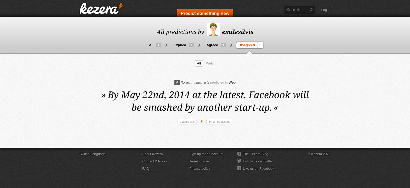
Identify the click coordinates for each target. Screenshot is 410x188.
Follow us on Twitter (258, 161)
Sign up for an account (206, 154)
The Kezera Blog (255, 154)
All (155, 45)
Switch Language (92, 154)
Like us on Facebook (258, 169)
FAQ (145, 169)
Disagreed (250, 45)
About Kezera (152, 154)
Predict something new (205, 13)
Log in (326, 10)
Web (209, 63)
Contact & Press (154, 161)
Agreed (216, 45)
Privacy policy (199, 169)
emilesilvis (230, 32)
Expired (183, 45)
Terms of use (199, 161)
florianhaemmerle (191, 82)
